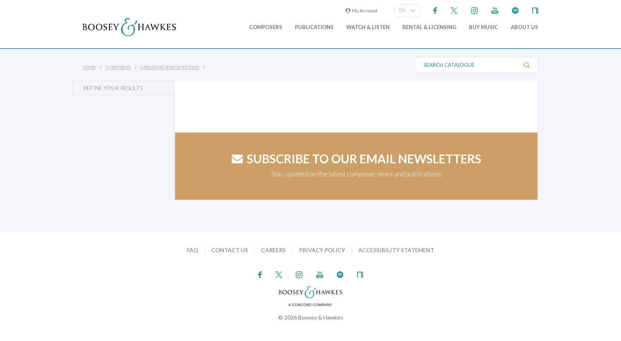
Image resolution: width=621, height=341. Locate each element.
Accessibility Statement (396, 250)
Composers (265, 27)
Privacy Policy (322, 250)
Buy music (483, 27)
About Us (524, 27)
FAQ (192, 250)
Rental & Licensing (429, 27)
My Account (361, 11)
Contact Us (229, 250)
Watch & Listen (368, 27)
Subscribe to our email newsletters (356, 158)
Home (89, 67)
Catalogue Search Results (170, 67)
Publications (314, 27)
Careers (273, 250)
